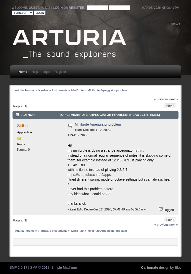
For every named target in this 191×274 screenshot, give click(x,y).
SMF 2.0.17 (18, 267)
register (76, 8)
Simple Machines (65, 267)
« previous (161, 99)
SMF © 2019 (40, 267)
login (57, 8)
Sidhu (22, 125)
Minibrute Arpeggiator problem (98, 124)
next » (174, 99)
